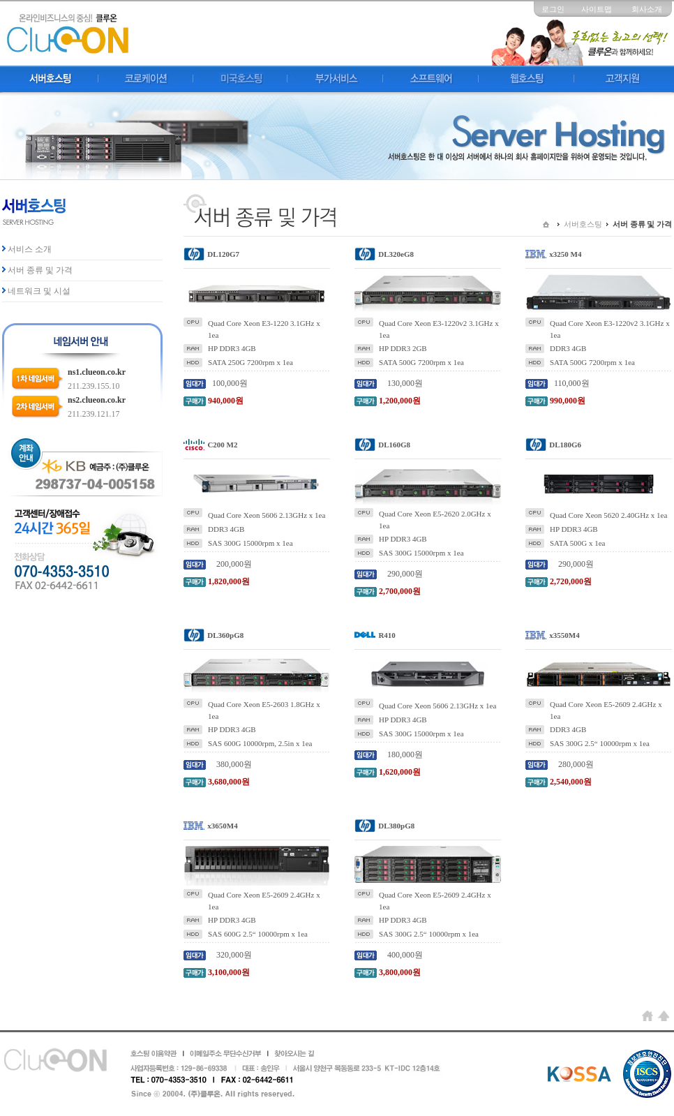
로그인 (552, 9)
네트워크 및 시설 (39, 291)
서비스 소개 (30, 249)
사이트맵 (596, 9)
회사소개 (646, 9)
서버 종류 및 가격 (40, 270)
